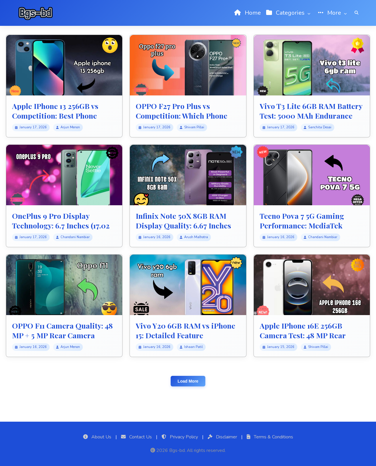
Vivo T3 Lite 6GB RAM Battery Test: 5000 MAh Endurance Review (311, 115)
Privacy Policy (180, 437)
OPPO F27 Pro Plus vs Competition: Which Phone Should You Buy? (181, 115)
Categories (289, 13)
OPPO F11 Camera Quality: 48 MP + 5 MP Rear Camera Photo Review (62, 335)
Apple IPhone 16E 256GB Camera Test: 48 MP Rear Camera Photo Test (302, 335)
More (333, 13)
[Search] (356, 13)
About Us (97, 437)
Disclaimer (222, 437)
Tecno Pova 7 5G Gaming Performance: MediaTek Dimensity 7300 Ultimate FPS (310, 225)
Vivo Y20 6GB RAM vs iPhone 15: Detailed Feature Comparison (185, 335)
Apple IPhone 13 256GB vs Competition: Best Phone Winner (55, 115)
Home (247, 13)
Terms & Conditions (270, 437)
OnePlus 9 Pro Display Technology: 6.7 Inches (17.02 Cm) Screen (61, 225)
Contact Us (136, 437)
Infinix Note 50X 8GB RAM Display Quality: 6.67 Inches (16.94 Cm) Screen (183, 225)
